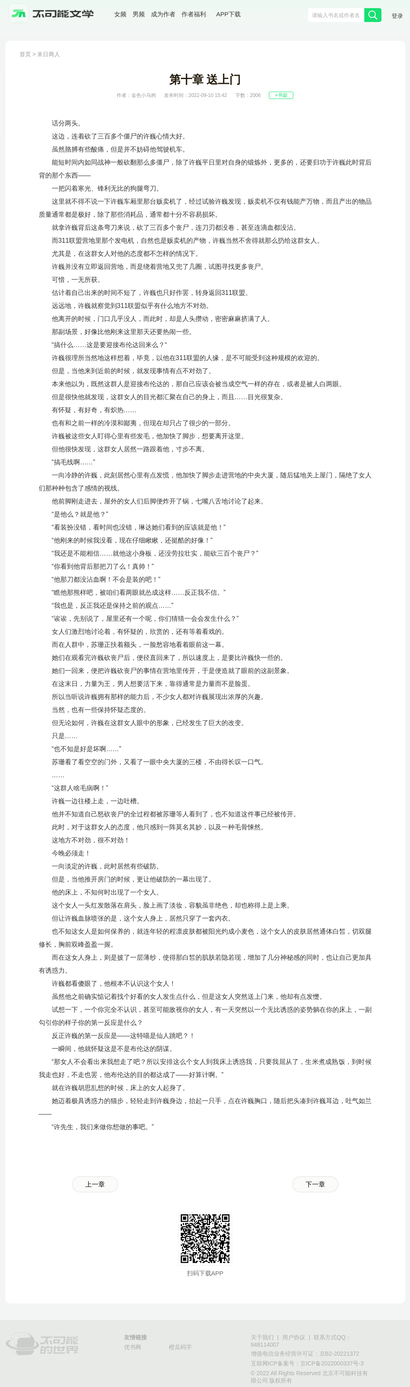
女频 (120, 14)
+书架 (281, 95)
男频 (139, 14)
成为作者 (163, 14)
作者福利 (194, 14)
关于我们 (262, 1337)
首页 (25, 54)
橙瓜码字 (180, 1347)
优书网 (132, 1347)
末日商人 (48, 54)
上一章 (95, 1184)
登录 (397, 16)
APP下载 (228, 14)
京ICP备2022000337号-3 (332, 1363)
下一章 (315, 1184)
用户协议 (293, 1337)
